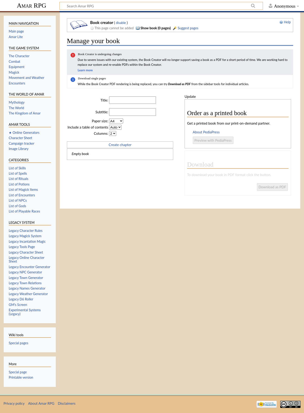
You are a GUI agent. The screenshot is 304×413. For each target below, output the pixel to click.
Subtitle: (101, 112)
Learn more (85, 70)
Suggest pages (185, 28)
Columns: (101, 133)
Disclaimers (66, 403)
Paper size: (100, 121)
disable (121, 23)
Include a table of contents (88, 127)
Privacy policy (13, 403)
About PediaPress (206, 132)
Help (285, 22)
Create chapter (120, 145)
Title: (104, 100)
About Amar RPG (41, 403)
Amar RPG (31, 5)
